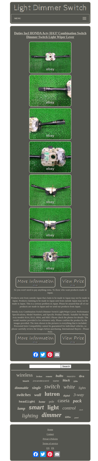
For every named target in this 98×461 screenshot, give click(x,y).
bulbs (59, 376)
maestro (71, 376)
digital (66, 395)
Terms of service (50, 443)
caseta (63, 400)
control (69, 408)
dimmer (52, 414)
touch (26, 381)
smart (36, 407)
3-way (78, 394)
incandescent (41, 381)
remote (49, 376)
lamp (21, 408)
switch (52, 386)
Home (50, 429)
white (69, 387)
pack (77, 400)
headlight (27, 401)
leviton (39, 376)
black (66, 380)
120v (75, 381)
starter (56, 380)
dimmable (22, 388)
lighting (30, 415)
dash (81, 410)
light (53, 407)
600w (68, 417)
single (36, 388)
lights (82, 388)
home (42, 401)
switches (24, 395)
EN (47, 448)
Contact (50, 434)
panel (76, 418)
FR (52, 448)
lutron (52, 394)
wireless (24, 375)
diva (81, 376)
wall (37, 395)
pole (51, 401)
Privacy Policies (50, 438)
